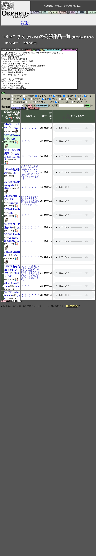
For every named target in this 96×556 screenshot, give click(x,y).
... (2, 29)
